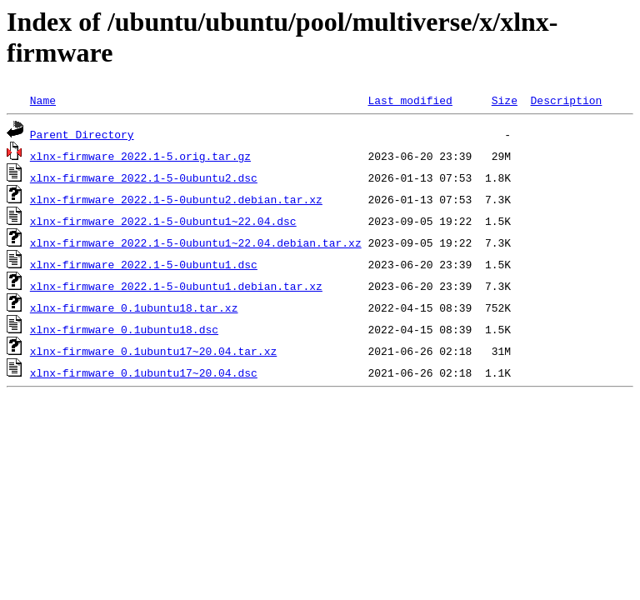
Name (43, 100)
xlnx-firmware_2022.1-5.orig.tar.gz (140, 155)
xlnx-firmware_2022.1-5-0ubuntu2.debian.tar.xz (176, 199)
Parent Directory (82, 134)
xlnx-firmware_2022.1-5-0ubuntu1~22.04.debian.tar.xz (196, 242)
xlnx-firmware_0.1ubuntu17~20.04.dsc (144, 372)
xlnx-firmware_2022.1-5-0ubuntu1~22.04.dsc (163, 220)
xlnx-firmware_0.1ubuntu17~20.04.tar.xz (153, 350)
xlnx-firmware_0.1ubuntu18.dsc (124, 329)
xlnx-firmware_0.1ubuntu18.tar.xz (134, 307)
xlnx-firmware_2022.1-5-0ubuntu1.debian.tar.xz (176, 285)
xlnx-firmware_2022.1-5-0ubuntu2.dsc (144, 177)
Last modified (410, 100)
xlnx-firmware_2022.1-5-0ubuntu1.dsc (144, 264)
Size (505, 100)
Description (566, 100)
